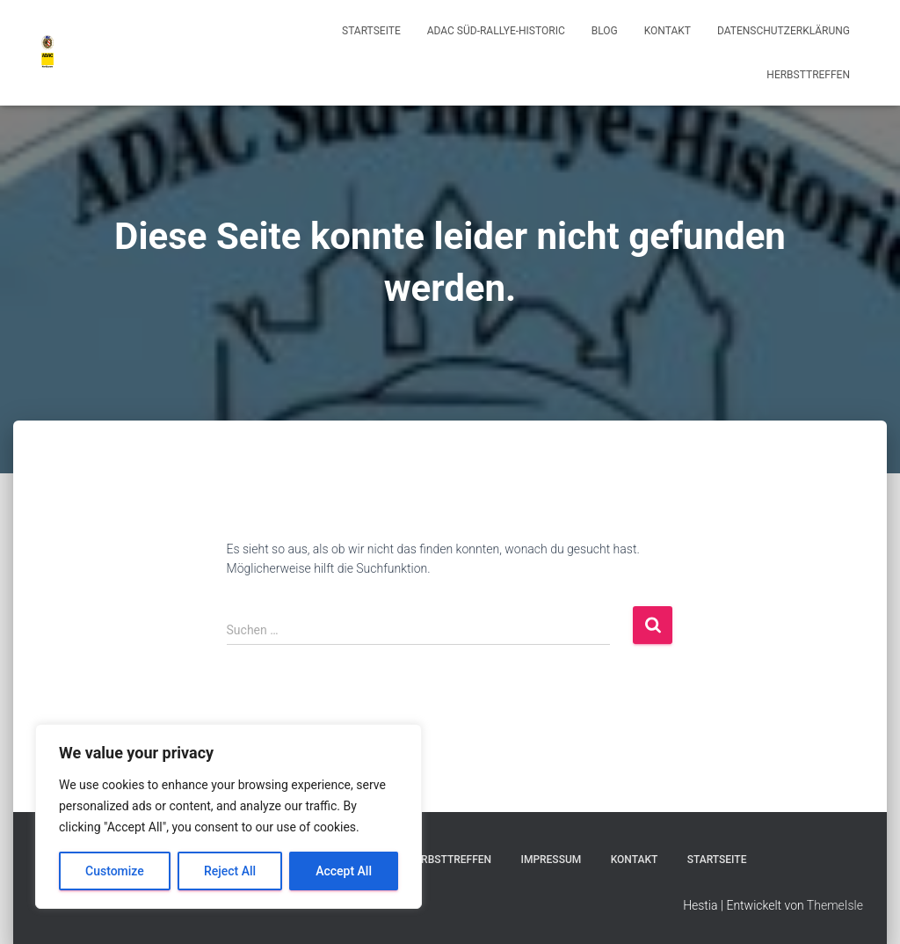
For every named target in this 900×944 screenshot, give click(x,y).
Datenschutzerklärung (783, 31)
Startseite (371, 31)
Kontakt (667, 31)
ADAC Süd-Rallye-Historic (496, 31)
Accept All (344, 871)
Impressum (550, 859)
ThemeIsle (835, 905)
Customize (114, 871)
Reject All (230, 871)
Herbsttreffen (808, 75)
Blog (605, 31)
